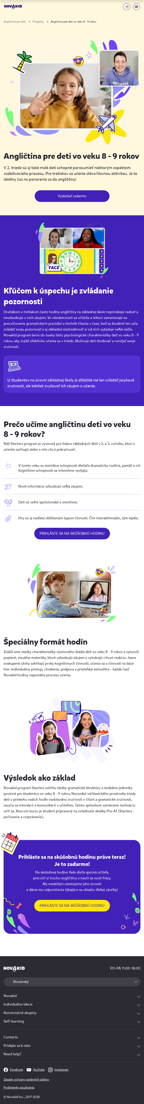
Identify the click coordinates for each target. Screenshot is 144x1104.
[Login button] (126, 6)
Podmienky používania (19, 1087)
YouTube (36, 1070)
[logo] (13, 6)
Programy (38, 21)
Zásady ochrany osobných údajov (26, 1079)
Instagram (58, 1070)
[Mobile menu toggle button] (136, 6)
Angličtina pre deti (15, 21)
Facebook (13, 1070)
